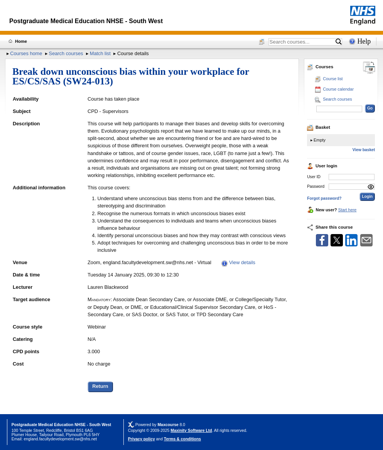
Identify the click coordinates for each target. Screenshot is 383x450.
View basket (364, 150)
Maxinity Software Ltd (191, 430)
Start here (347, 209)
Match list (100, 53)
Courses (320, 66)
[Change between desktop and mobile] (369, 68)
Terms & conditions (182, 439)
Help (364, 41)
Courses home (26, 53)
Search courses (66, 53)
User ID (314, 177)
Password (315, 186)
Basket (318, 127)
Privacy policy (141, 439)
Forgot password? (324, 198)
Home (21, 41)
